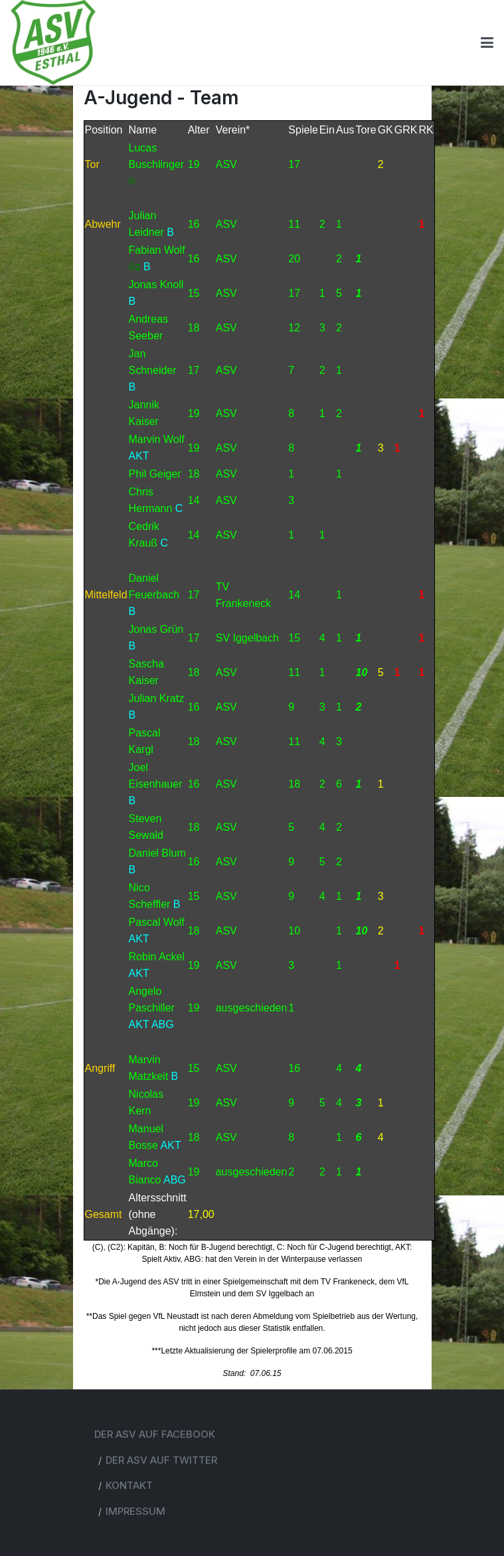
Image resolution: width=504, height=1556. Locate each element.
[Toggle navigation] (487, 42)
